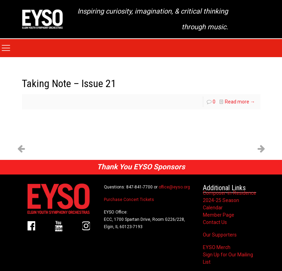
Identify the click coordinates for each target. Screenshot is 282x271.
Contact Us (215, 222)
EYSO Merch (216, 247)
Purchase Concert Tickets (129, 199)
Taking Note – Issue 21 (69, 83)
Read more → (240, 101)
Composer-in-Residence (229, 193)
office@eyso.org (174, 187)
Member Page (218, 215)
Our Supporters (220, 235)
